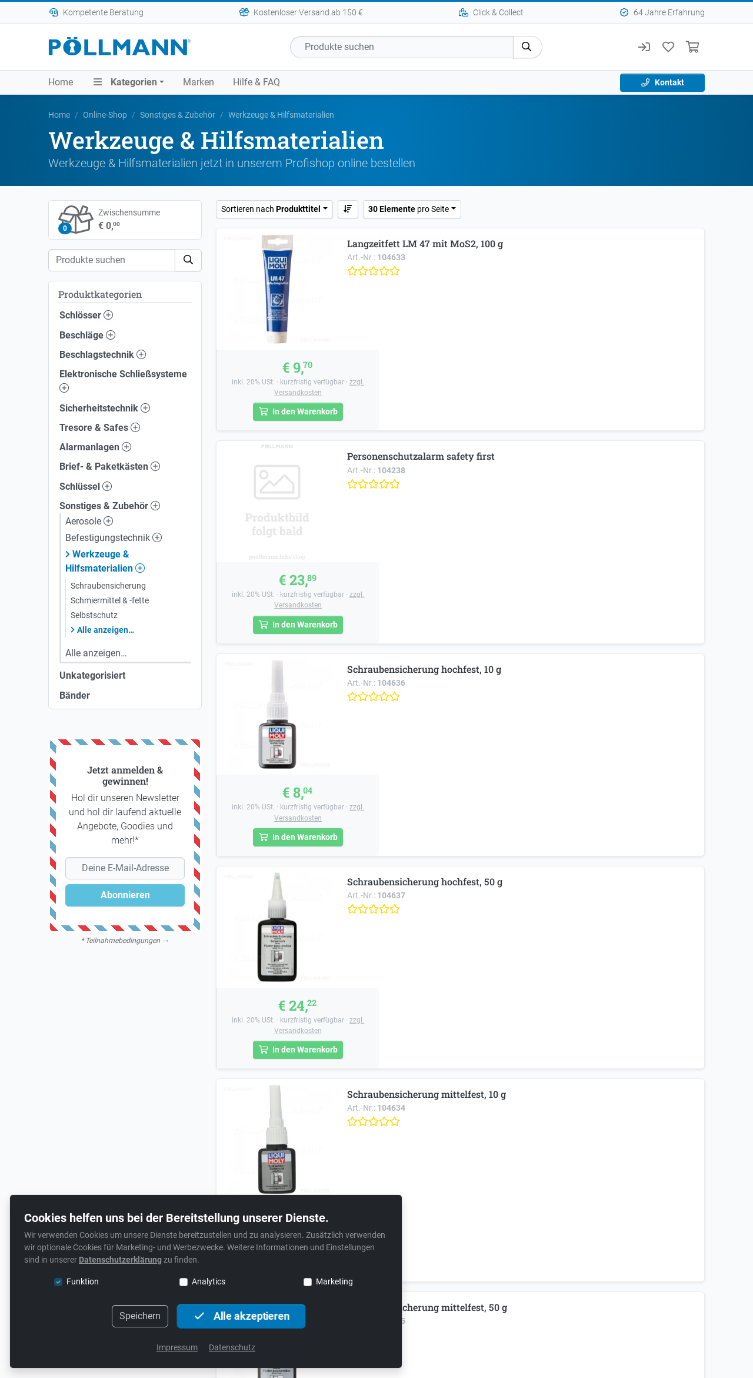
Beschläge (87, 335)
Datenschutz (232, 1347)
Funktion (82, 1281)
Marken (198, 82)
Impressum (177, 1347)
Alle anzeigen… (105, 630)
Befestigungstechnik (113, 537)
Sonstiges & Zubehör (177, 114)
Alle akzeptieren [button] (241, 1315)
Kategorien (124, 82)
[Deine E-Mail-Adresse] (125, 868)
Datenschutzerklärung (120, 1259)
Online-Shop (105, 114)
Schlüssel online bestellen (377, 1141)
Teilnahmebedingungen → (127, 941)
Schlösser (86, 315)
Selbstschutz (94, 615)
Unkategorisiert (92, 675)
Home (60, 82)
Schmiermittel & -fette (110, 600)
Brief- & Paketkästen (109, 466)
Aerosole (89, 521)
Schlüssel (85, 486)
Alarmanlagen (95, 447)
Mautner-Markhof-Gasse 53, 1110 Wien (377, 1044)
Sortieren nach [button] (271, 209)
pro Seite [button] (408, 209)
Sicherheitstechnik (104, 408)
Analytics (208, 1281)
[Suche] (402, 47)
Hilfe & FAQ (256, 82)
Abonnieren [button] (125, 895)
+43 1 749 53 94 (315, 1061)
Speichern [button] (140, 1315)
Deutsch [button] (460, 1293)
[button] (527, 47)
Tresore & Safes (99, 427)
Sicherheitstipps (472, 1250)
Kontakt (663, 82)
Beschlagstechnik (102, 354)
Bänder (74, 695)
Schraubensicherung (108, 585)
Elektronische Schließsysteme (123, 380)
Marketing (334, 1281)
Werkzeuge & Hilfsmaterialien (105, 561)
